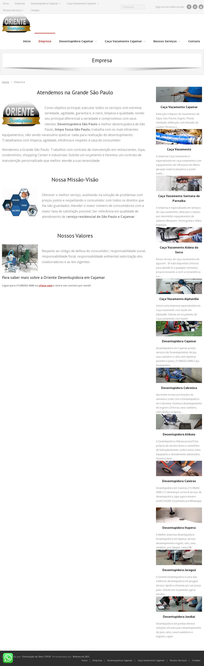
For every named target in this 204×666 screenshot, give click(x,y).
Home (5, 82)
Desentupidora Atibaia (179, 434)
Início (6, 3)
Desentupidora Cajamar (44, 3)
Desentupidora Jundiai (179, 616)
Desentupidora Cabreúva (179, 387)
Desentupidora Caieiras (179, 481)
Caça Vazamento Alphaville (179, 298)
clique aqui (46, 285)
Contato (34, 10)
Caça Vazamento (179, 149)
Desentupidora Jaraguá (179, 570)
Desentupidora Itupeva (179, 527)
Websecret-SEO (81, 656)
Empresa (20, 3)
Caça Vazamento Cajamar (81, 3)
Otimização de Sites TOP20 (36, 656)
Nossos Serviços (12, 10)
